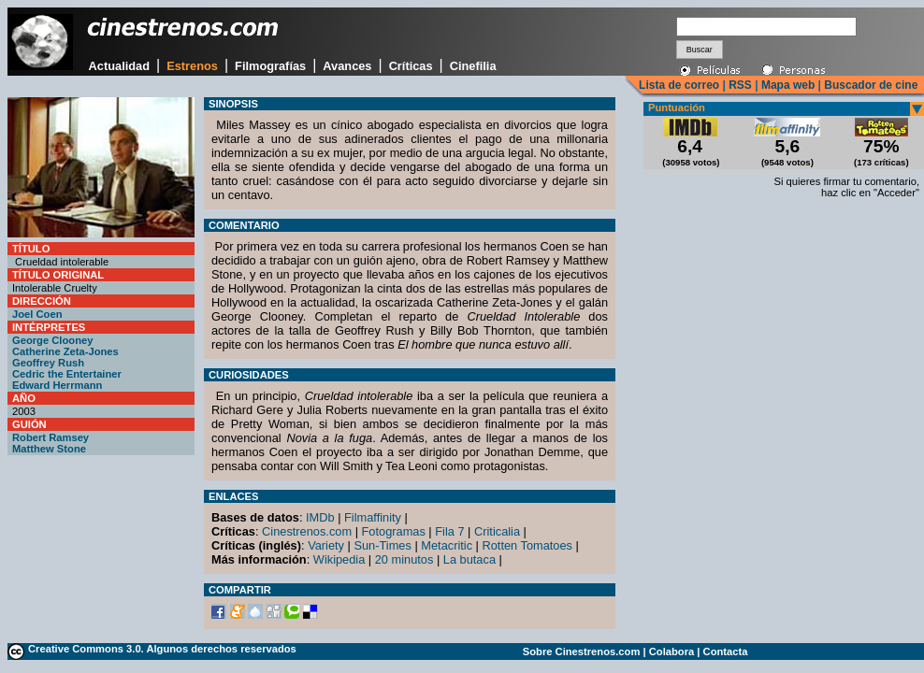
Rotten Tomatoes (528, 545)
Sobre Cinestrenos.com (582, 651)
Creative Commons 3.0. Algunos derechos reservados (162, 648)
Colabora (672, 651)
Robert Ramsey (50, 437)
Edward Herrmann (57, 385)
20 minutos (404, 559)
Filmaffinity (372, 517)
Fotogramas (394, 531)
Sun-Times (382, 545)
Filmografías (270, 66)
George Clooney (52, 340)
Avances (347, 66)
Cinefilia (473, 66)
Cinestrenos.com (307, 531)
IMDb (320, 517)
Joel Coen (37, 314)
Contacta (725, 651)
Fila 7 (449, 531)
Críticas (411, 66)
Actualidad (119, 66)
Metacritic (446, 545)
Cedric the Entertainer (67, 373)
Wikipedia (339, 559)
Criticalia (497, 531)
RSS (740, 85)
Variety (326, 545)
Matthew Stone (49, 448)
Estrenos (192, 66)
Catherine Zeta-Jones (65, 351)
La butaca (469, 559)
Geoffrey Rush (48, 362)
